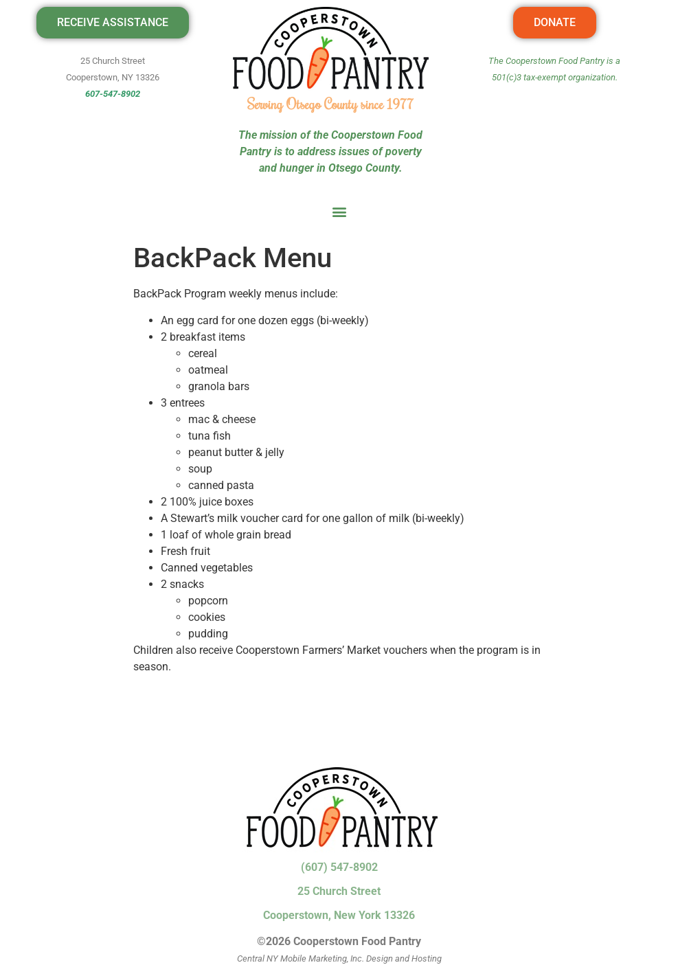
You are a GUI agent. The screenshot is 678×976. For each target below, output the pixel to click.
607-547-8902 (112, 94)
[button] (339, 211)
